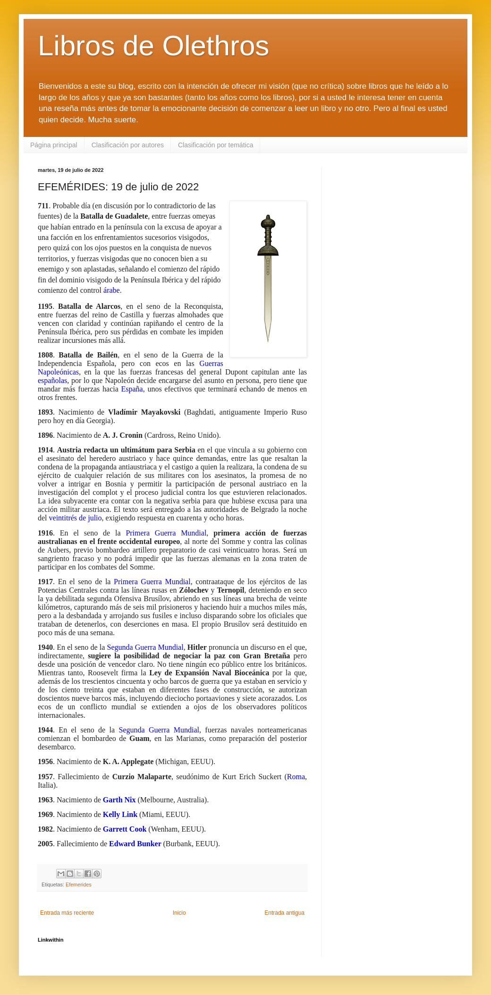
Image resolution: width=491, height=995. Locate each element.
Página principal (53, 145)
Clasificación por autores (128, 145)
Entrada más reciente (67, 913)
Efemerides (79, 884)
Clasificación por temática (216, 145)
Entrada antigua (284, 913)
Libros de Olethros (153, 45)
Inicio (179, 913)
